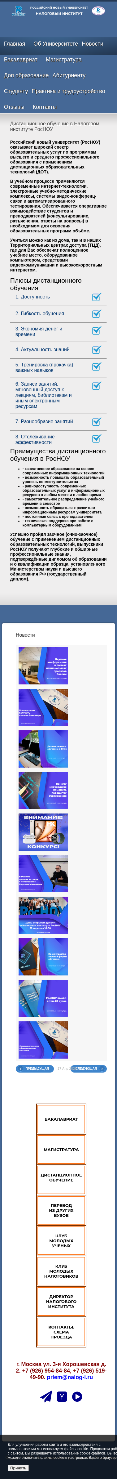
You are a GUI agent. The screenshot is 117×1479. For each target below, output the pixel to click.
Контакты (45, 107)
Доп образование (26, 75)
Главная (14, 44)
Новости (92, 44)
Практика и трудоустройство (68, 91)
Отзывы (14, 107)
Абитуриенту (69, 75)
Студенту (16, 91)
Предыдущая (37, 1068)
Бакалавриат (20, 59)
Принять (18, 1468)
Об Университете (55, 44)
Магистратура (64, 59)
